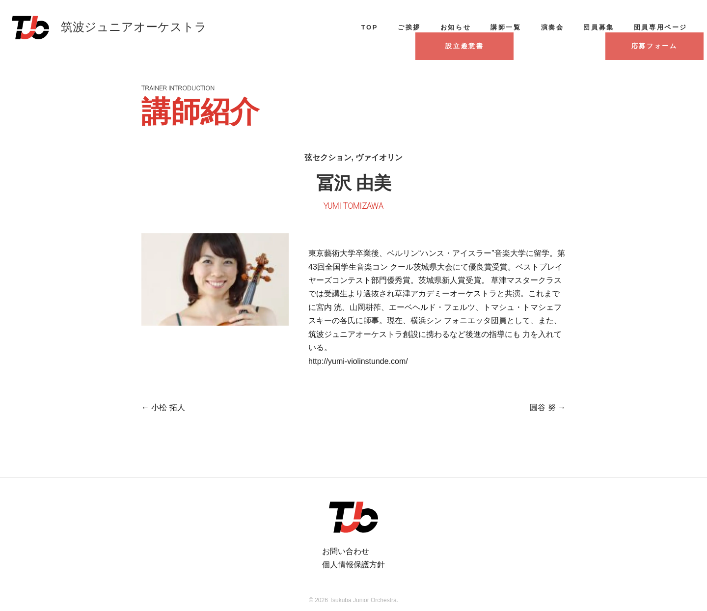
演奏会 (552, 27)
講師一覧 (505, 27)
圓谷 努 (548, 407)
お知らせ (455, 27)
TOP (369, 27)
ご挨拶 (409, 27)
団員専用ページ (660, 27)
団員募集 (598, 27)
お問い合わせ (345, 551)
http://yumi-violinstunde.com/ (358, 361)
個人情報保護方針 (353, 564)
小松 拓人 (163, 407)
